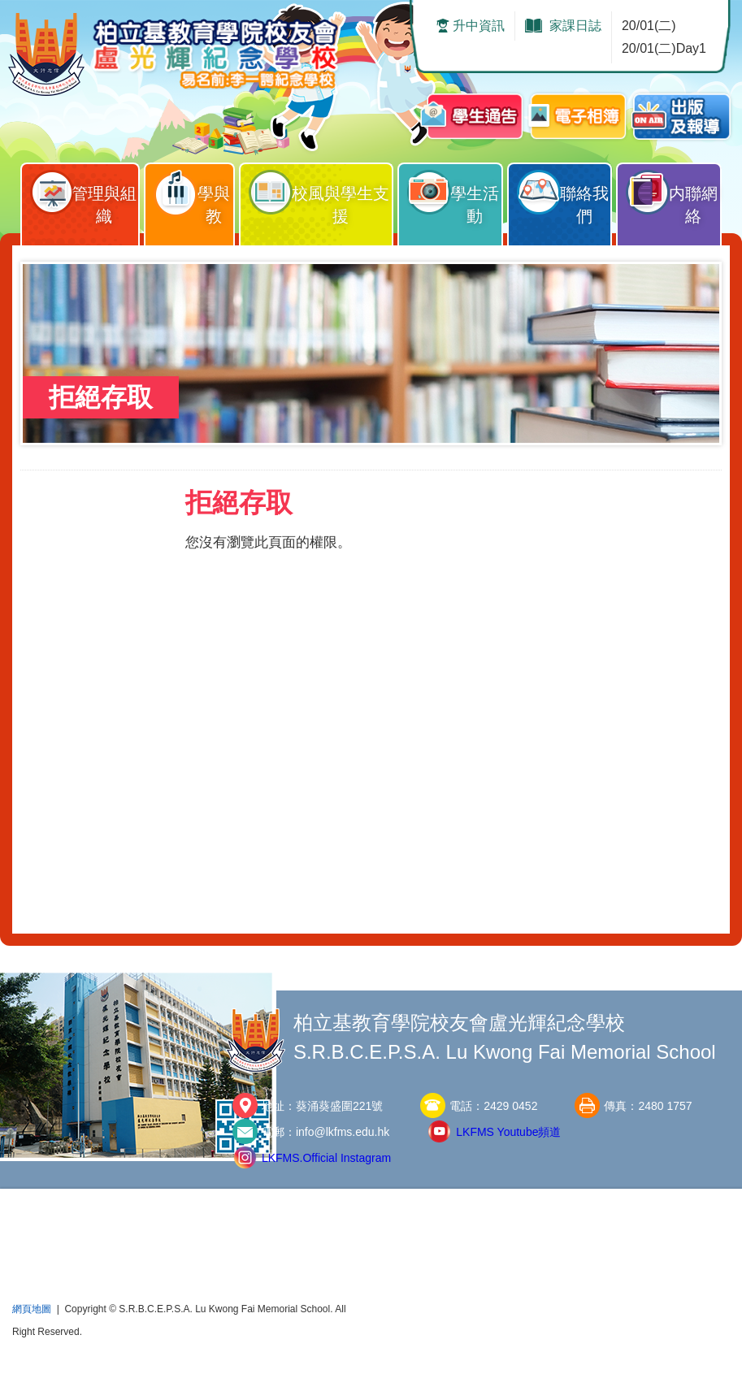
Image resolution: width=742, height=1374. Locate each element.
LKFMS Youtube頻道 (508, 1131)
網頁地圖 (31, 1309)
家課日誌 (575, 26)
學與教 (193, 194)
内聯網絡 (672, 194)
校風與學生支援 (320, 194)
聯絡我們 (563, 194)
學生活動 (454, 194)
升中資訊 (479, 26)
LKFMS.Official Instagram (326, 1157)
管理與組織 (84, 194)
